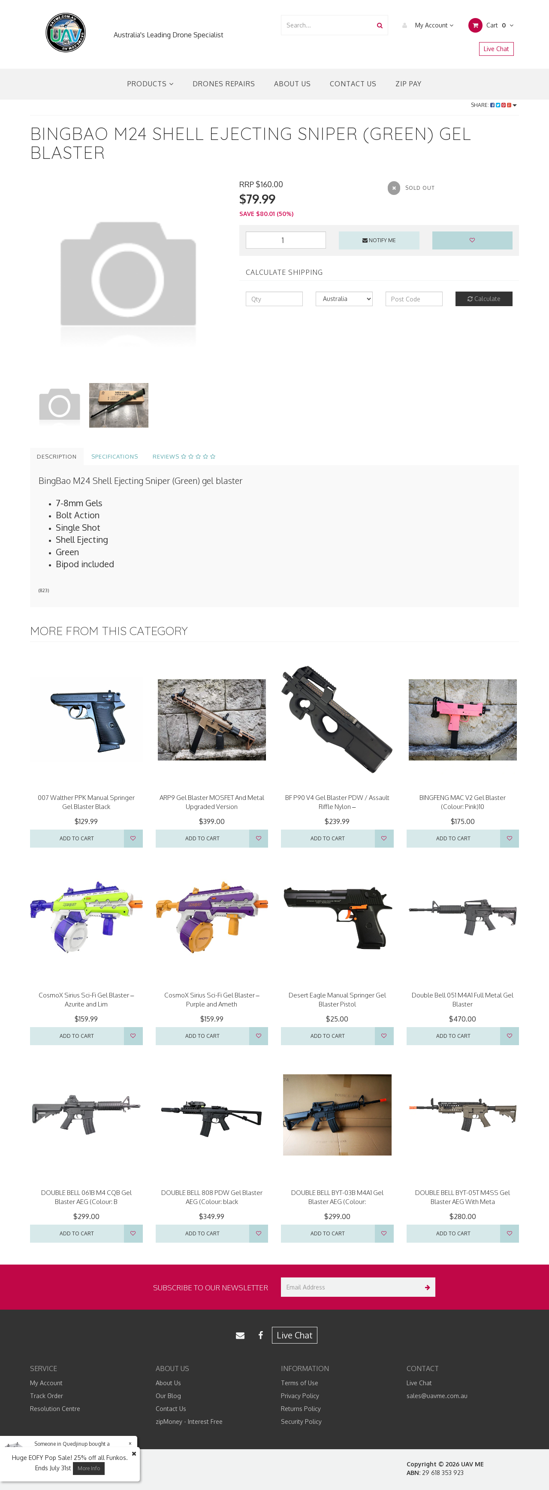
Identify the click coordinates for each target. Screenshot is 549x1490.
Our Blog (168, 1395)
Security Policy (301, 1421)
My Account (425, 25)
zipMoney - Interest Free (189, 1421)
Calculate (484, 298)
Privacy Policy (300, 1395)
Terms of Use (299, 1383)
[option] (128, 277)
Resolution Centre (55, 1408)
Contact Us (353, 83)
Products (150, 83)
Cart (490, 25)
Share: (494, 105)
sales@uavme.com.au (437, 1395)
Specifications (114, 456)
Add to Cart (77, 838)
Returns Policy (301, 1408)
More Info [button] (89, 1468)
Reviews (184, 456)
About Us (292, 83)
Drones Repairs (224, 83)
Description (57, 456)
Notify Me (379, 240)
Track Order (46, 1395)
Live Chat (496, 48)
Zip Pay (408, 83)
